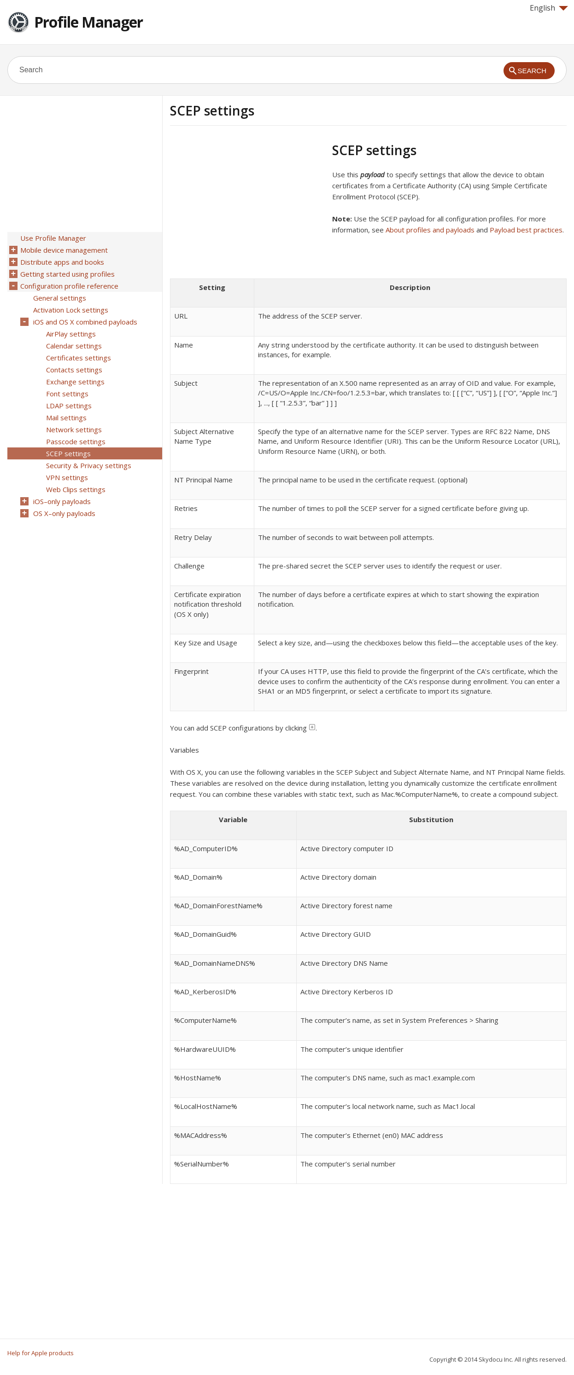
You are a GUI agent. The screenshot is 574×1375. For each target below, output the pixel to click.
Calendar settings (74, 345)
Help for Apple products (40, 1353)
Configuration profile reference (69, 285)
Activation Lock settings (70, 309)
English (549, 8)
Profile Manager (88, 22)
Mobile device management (64, 250)
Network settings (74, 429)
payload (372, 174)
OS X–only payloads (64, 513)
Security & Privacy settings (88, 465)
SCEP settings (68, 453)
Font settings (67, 393)
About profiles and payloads (430, 229)
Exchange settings (75, 381)
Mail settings (66, 417)
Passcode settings (75, 441)
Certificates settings (78, 357)
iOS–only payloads (62, 501)
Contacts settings (74, 369)
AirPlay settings (71, 333)
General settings (59, 297)
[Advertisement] (247, 206)
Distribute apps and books (62, 262)
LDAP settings (69, 405)
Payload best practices (526, 229)
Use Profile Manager (53, 238)
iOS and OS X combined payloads (85, 321)
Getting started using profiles (67, 273)
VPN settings (67, 477)
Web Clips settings (75, 489)
